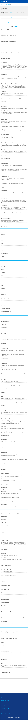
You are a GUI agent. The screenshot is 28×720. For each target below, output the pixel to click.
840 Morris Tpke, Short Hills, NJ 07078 (8, 17)
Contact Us (3, 703)
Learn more (11, 12)
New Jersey (3, 4)
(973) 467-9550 (5, 9)
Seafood (7, 22)
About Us (3, 695)
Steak (10, 22)
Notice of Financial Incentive (7, 713)
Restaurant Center (5, 700)
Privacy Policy (4, 711)
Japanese (3, 22)
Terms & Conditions (5, 708)
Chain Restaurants (5, 705)
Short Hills (8, 4)
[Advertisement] (14, 685)
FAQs (2, 697)
